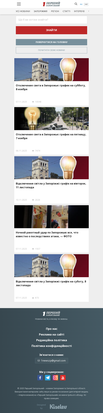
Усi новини (23, 11)
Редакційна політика (51, 340)
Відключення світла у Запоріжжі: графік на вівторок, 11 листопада (51, 185)
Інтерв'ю (79, 11)
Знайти (51, 30)
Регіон (55, 11)
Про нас (51, 329)
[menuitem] (81, 4)
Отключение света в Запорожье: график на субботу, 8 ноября (51, 87)
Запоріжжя (40, 11)
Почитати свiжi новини (51, 50)
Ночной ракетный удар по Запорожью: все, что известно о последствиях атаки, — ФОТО (47, 234)
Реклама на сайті (51, 334)
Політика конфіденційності (51, 346)
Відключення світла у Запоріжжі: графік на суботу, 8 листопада (51, 283)
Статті (66, 11)
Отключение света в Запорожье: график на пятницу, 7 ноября (51, 136)
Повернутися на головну (52, 42)
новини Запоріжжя (55, 388)
